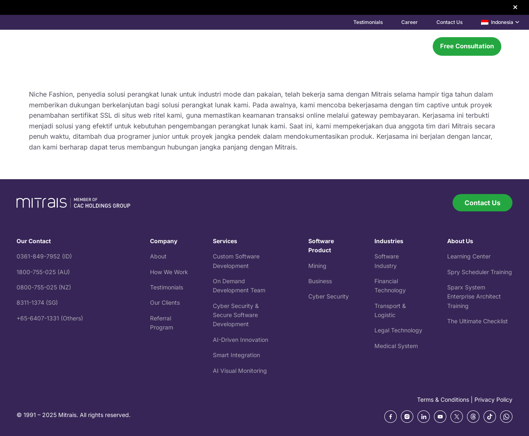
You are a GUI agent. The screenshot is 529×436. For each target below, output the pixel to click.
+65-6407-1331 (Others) (50, 318)
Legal (382, 330)
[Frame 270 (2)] (423, 416)
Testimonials (166, 287)
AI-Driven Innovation (240, 339)
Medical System (396, 345)
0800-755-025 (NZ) (44, 287)
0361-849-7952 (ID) (44, 256)
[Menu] (417, 46)
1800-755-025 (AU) (43, 271)
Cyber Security (328, 296)
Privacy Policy (493, 399)
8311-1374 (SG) (37, 302)
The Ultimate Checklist (477, 321)
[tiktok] (490, 416)
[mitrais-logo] (62, 46)
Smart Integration (236, 354)
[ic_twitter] (456, 416)
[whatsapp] (506, 416)
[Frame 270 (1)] (407, 416)
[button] (500, 22)
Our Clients (165, 302)
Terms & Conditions (443, 399)
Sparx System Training (474, 296)
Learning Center (469, 256)
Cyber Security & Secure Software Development (236, 315)
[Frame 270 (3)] (440, 416)
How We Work (169, 271)
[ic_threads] (473, 416)
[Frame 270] (390, 416)
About (158, 256)
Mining (317, 265)
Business (320, 280)
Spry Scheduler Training (479, 271)
